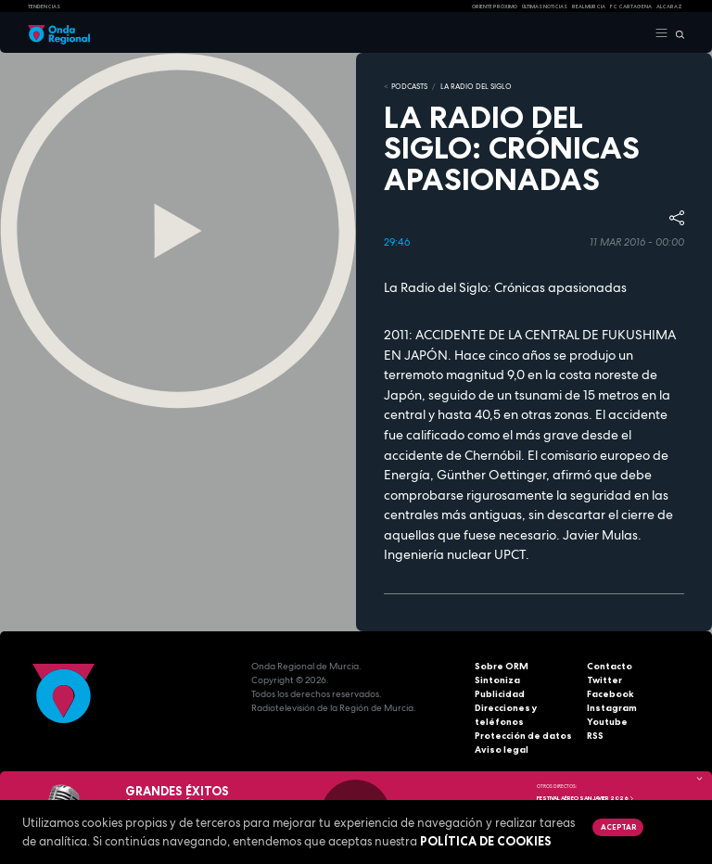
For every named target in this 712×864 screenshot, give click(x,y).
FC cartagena (631, 6)
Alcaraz (669, 6)
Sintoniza (497, 680)
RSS (595, 736)
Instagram (612, 708)
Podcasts (409, 86)
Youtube (607, 722)
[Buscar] (676, 33)
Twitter (604, 680)
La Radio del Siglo (476, 86)
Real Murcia (588, 6)
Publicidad (500, 694)
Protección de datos (523, 736)
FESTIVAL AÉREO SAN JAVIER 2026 (585, 798)
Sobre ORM (501, 666)
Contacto (609, 666)
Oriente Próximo (494, 6)
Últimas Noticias (544, 6)
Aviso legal (501, 749)
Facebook (610, 694)
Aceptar (618, 827)
